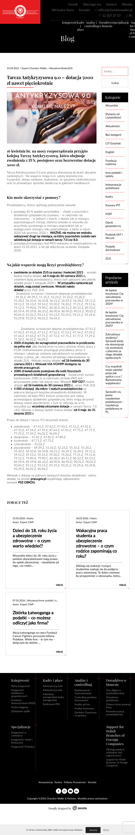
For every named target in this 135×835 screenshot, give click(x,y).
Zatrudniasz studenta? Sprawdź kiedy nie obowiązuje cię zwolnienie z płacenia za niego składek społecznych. (114, 346)
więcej (59, 585)
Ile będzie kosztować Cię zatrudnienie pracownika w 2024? (114, 297)
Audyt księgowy (19, 707)
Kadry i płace (76, 27)
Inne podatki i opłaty (113, 174)
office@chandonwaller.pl (115, 10)
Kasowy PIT (112, 205)
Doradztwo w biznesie (102, 25)
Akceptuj (93, 830)
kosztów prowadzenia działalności (60, 392)
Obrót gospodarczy (113, 224)
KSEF (108, 214)
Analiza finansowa (84, 708)
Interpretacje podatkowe (113, 186)
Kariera (111, 4)
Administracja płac (53, 690)
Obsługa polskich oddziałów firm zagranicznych (115, 752)
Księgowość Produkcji (23, 747)
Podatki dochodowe (112, 248)
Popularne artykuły (113, 280)
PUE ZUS (38, 290)
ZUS (108, 258)
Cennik (73, 4)
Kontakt (84, 10)
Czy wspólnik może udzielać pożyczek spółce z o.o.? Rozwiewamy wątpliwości (114, 375)
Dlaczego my (92, 4)
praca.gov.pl (31, 367)
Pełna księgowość (20, 686)
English (109, 152)
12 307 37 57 (111, 15)
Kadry (109, 196)
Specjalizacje (117, 24)
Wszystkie (111, 105)
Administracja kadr (53, 686)
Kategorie (112, 97)
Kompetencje (46, 782)
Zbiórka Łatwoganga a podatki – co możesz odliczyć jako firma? (33, 618)
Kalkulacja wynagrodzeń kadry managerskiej (53, 697)
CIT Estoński (113, 143)
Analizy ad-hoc (82, 704)
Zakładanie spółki (20, 711)
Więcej (106, 830)
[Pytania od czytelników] (113, 116)
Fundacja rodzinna (111, 162)
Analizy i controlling (87, 25)
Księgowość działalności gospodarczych (19, 693)
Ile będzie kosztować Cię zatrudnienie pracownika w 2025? (114, 319)
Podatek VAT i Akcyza (114, 236)
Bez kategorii (113, 134)
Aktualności (112, 126)
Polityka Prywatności (75, 782)
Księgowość (65, 24)
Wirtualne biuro (63, 10)
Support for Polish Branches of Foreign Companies (117, 762)
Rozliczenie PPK (51, 704)
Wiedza (127, 4)
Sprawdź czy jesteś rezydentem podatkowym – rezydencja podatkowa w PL (114, 402)
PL (130, 15)
